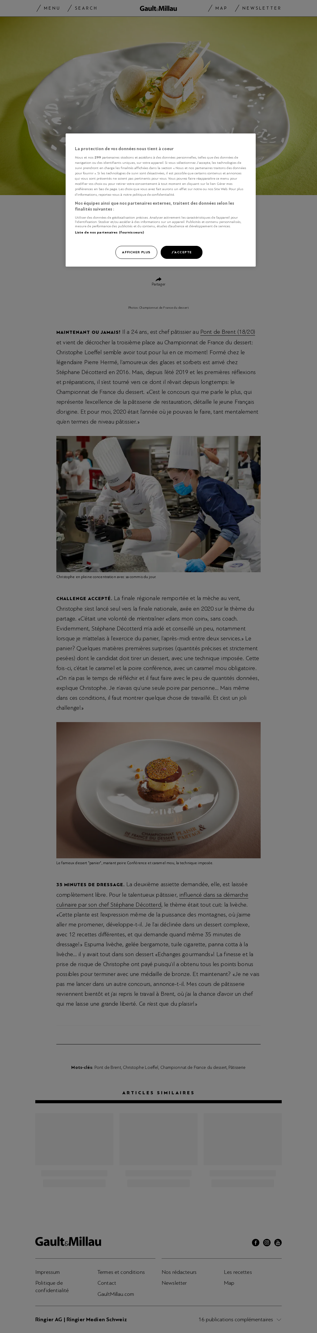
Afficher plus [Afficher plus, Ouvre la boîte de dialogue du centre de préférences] (136, 252)
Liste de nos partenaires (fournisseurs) (109, 232)
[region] (161, 200)
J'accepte (181, 252)
